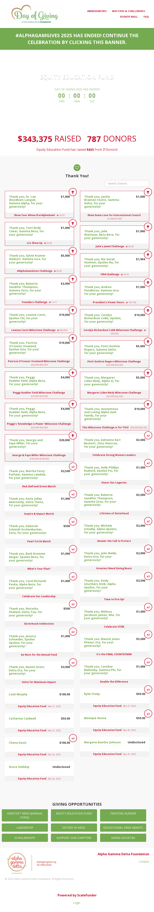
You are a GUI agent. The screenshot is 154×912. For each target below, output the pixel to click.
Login (76, 903)
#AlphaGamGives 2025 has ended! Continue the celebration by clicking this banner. (77, 38)
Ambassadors (97, 11)
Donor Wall (129, 16)
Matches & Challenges (128, 11)
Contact (144, 861)
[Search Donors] (127, 183)
